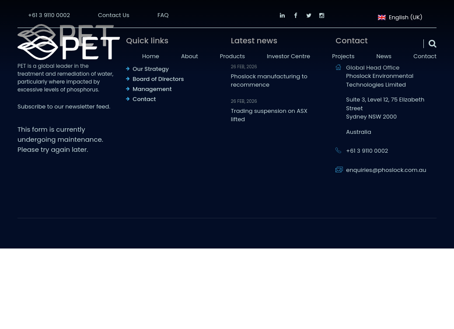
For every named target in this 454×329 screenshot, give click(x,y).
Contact (425, 56)
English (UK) (400, 16)
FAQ (163, 15)
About (189, 56)
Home (150, 56)
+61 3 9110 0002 (49, 15)
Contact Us (113, 15)
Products (232, 56)
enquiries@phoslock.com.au (386, 170)
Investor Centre (288, 56)
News (384, 56)
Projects (343, 56)
